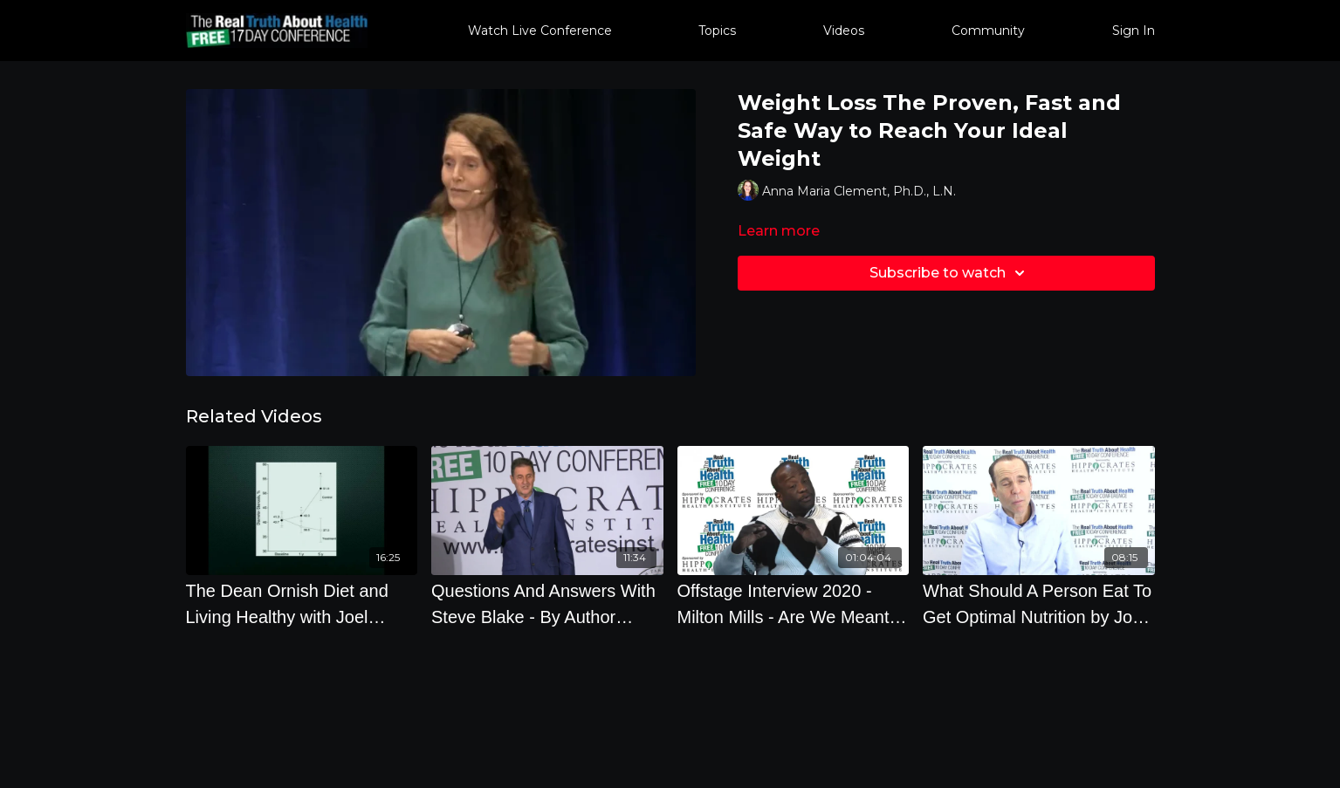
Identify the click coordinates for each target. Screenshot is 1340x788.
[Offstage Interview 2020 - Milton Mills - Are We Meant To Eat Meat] (793, 604)
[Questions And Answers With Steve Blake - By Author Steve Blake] (547, 604)
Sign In (1133, 30)
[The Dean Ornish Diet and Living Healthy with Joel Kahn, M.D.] (302, 604)
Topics (717, 30)
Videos (843, 30)
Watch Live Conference (540, 30)
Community (988, 30)
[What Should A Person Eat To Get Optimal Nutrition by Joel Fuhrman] (1039, 604)
